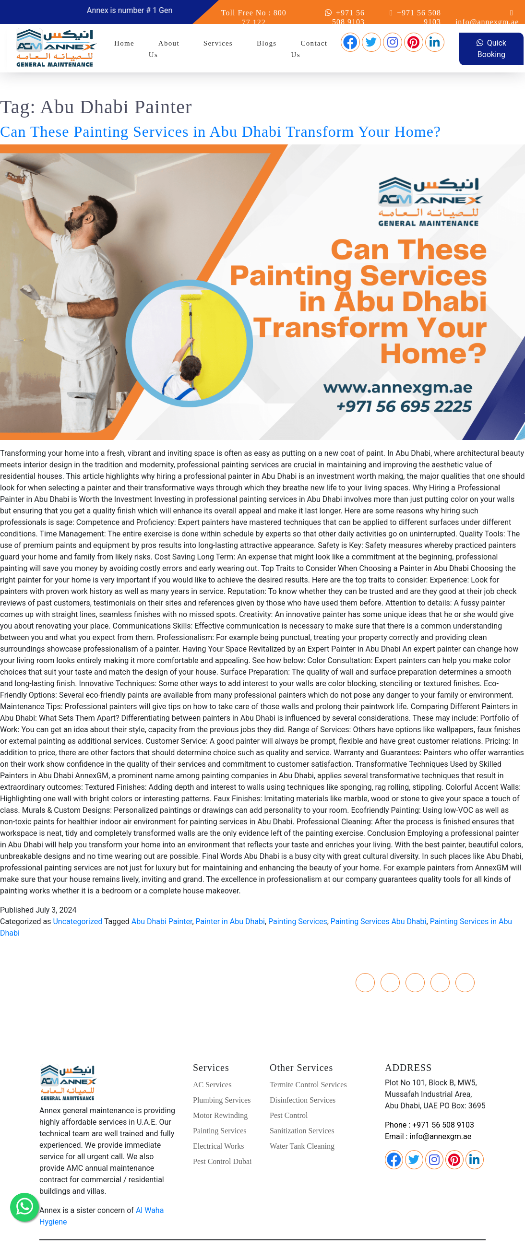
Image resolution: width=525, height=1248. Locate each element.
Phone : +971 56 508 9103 (429, 1101)
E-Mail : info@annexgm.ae (109, 990)
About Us (164, 49)
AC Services (212, 1062)
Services (218, 43)
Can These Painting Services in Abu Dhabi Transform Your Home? (220, 108)
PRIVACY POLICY (358, 1234)
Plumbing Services (222, 1077)
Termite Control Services (308, 1062)
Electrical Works (218, 1123)
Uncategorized (77, 898)
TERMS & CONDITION (430, 1234)
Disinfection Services (302, 1077)
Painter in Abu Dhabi (230, 898)
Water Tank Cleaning (302, 1123)
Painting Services (297, 898)
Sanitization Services (302, 1108)
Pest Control (289, 1092)
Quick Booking (491, 48)
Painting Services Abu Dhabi (379, 898)
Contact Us (309, 49)
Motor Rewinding (220, 1092)
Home (124, 43)
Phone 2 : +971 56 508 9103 (108, 967)
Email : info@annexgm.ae (428, 1113)
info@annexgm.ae (487, 22)
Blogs (267, 43)
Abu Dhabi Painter (161, 898)
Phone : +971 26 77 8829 (108, 955)
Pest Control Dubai (222, 1138)
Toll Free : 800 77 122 (108, 978)
